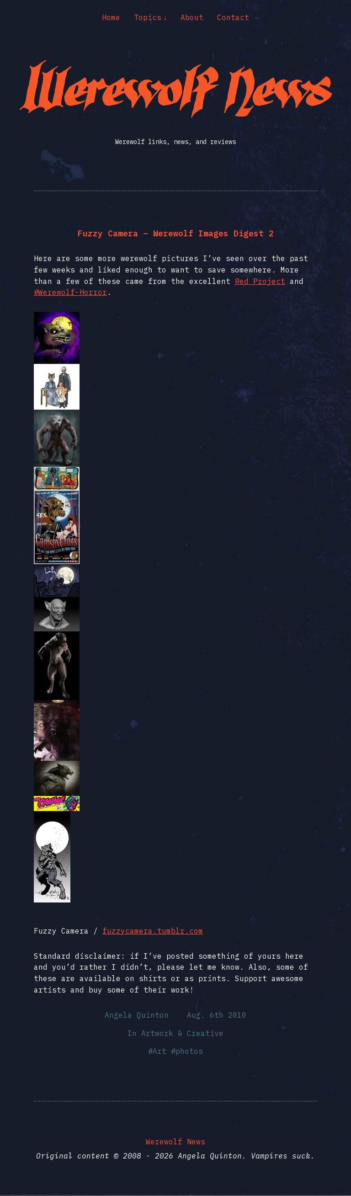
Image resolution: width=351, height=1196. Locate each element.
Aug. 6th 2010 (216, 1015)
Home (111, 17)
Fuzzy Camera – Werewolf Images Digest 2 (176, 233)
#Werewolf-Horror (70, 292)
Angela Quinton (137, 1015)
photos (189, 1051)
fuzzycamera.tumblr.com (152, 930)
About (192, 17)
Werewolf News (175, 1141)
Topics (147, 17)
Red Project (260, 281)
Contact (233, 17)
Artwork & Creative (182, 1033)
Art (159, 1051)
